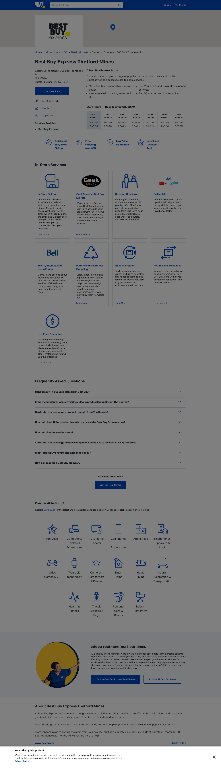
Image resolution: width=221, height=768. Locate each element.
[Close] (214, 757)
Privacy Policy (22, 761)
